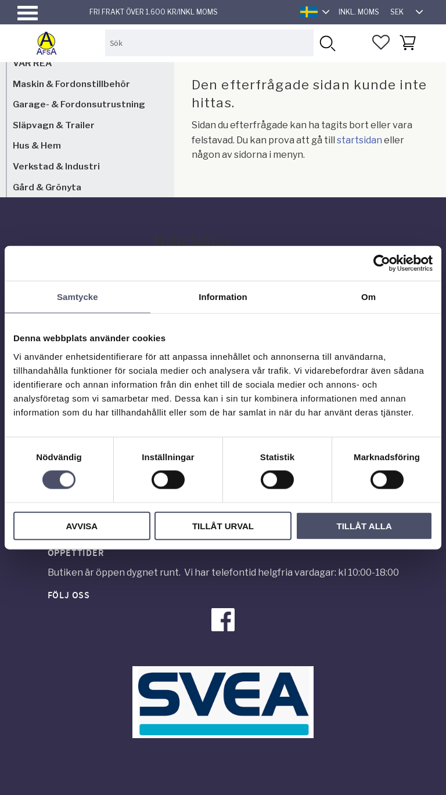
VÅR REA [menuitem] (32, 62)
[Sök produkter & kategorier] (209, 43)
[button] (27, 13)
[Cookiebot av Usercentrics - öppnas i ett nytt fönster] (382, 263)
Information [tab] (223, 297)
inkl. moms (359, 12)
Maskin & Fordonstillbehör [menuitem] (71, 83)
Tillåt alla (364, 525)
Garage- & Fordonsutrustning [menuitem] (79, 104)
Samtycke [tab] (77, 297)
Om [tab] (368, 297)
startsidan (359, 140)
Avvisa (82, 525)
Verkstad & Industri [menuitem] (56, 166)
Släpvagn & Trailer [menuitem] (54, 125)
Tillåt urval (223, 525)
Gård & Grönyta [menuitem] (47, 187)
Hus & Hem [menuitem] (37, 145)
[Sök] (327, 43)
